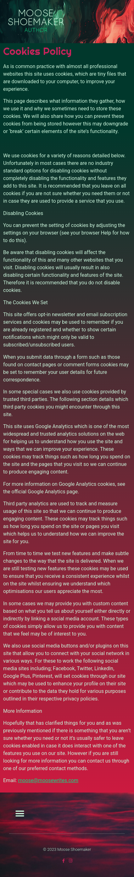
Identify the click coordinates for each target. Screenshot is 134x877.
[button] (119, 21)
